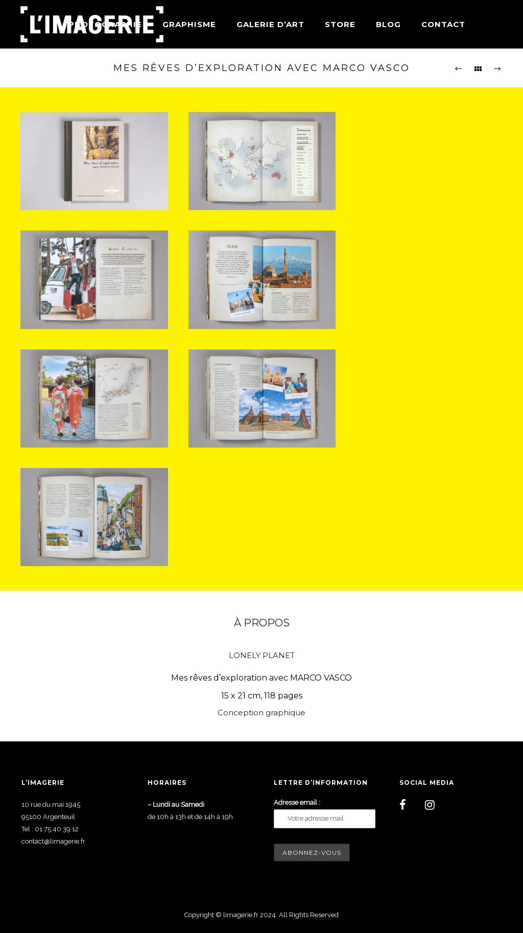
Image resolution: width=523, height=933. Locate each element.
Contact (443, 24)
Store (340, 24)
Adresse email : (297, 802)
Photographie (105, 24)
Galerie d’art (270, 24)
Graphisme (189, 24)
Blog (388, 24)
